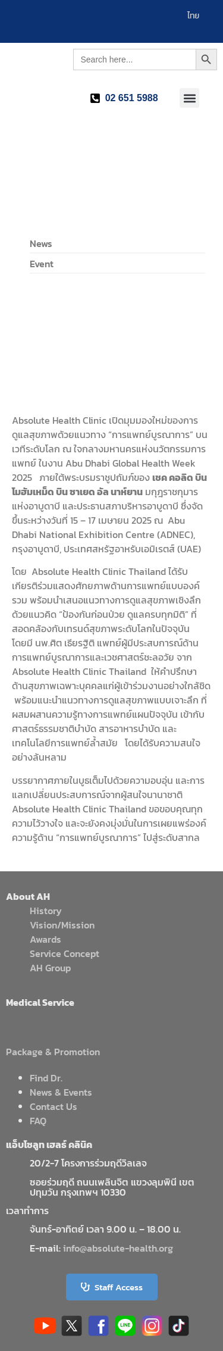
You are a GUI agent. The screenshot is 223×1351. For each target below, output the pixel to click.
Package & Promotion (53, 1051)
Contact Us (53, 1106)
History (46, 910)
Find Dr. (46, 1078)
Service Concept (64, 953)
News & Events (61, 1092)
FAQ (38, 1121)
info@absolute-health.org (118, 1248)
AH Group (50, 968)
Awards (45, 939)
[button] (189, 98)
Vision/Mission (62, 925)
